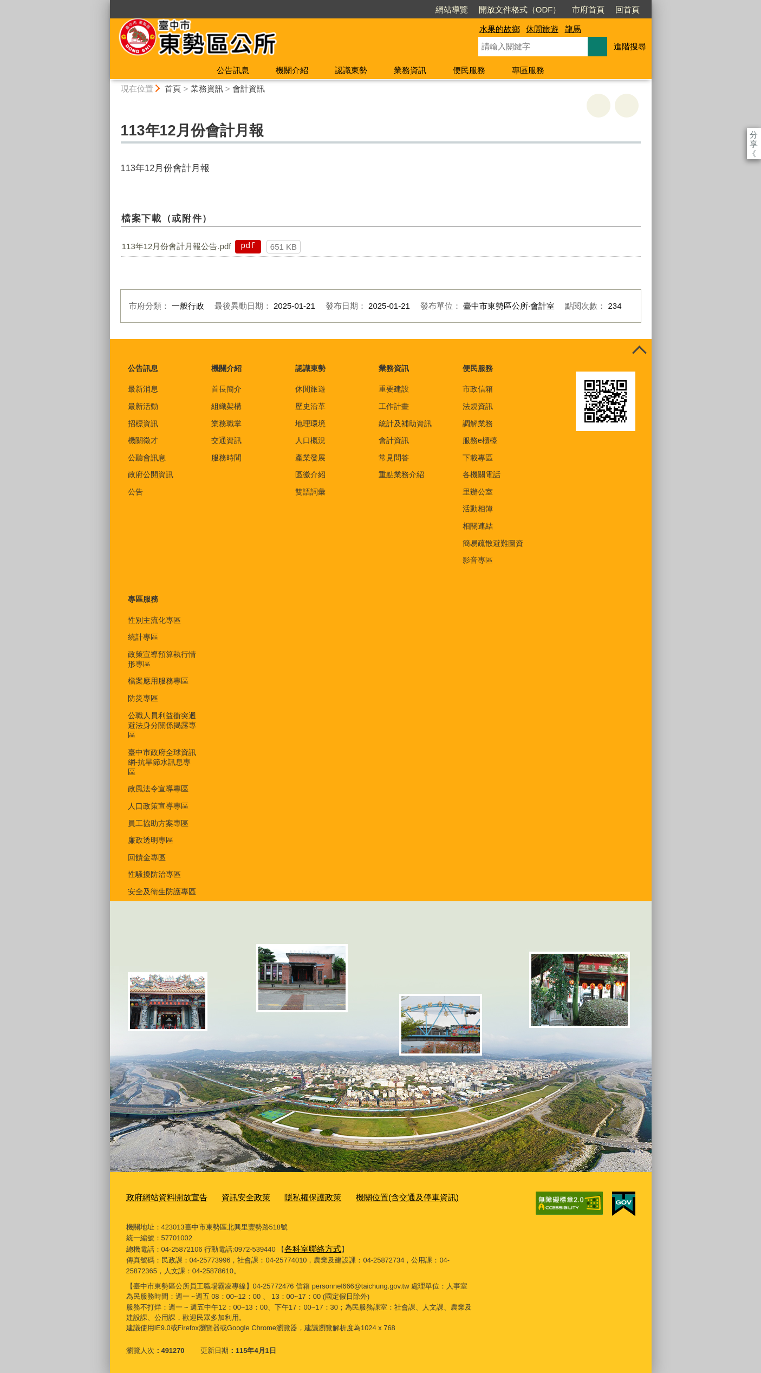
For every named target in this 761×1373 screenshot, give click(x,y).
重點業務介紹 (401, 474)
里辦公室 (478, 491)
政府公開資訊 (150, 474)
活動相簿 (478, 508)
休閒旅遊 (542, 29)
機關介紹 (292, 70)
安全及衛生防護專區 (162, 891)
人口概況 (310, 440)
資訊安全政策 (232, 1196)
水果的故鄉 (499, 29)
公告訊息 (233, 70)
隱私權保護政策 (291, 1196)
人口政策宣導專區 (158, 806)
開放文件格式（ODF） (458, 9)
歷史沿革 (310, 406)
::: (105, 4)
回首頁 (565, 9)
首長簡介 (226, 389)
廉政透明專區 (150, 840)
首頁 (173, 88)
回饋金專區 (147, 857)
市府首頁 (526, 9)
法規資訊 (478, 406)
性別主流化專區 (154, 620)
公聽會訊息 (147, 457)
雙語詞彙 (310, 491)
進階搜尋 (630, 46)
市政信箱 (478, 389)
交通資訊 (226, 440)
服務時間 (226, 457)
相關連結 (478, 526)
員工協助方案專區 (158, 823)
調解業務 (478, 423)
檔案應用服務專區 (158, 680)
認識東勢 (351, 70)
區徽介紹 (310, 474)
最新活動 (143, 406)
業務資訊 (410, 70)
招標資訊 (143, 423)
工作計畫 (394, 406)
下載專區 (478, 457)
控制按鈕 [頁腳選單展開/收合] (640, 351)
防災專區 (143, 698)
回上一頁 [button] (627, 106)
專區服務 (528, 70)
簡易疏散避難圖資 (493, 543)
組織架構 (226, 406)
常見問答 (394, 457)
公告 (135, 491)
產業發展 (310, 457)
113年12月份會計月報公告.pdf (176, 246)
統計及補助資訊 (405, 423)
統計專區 (143, 637)
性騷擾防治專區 (154, 874)
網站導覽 (389, 9)
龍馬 (573, 29)
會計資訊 (248, 88)
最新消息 (143, 389)
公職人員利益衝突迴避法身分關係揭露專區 (162, 725)
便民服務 (469, 70)
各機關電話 (481, 474)
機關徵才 (143, 440)
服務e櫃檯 (480, 440)
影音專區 (478, 560)
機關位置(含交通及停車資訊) (375, 1196)
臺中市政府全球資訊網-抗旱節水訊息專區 (162, 762)
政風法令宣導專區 (158, 788)
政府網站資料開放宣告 (161, 1196)
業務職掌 (226, 423)
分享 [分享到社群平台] (754, 135)
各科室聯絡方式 (309, 1245)
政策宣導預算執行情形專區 (162, 659)
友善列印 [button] (598, 106)
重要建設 (394, 389)
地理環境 (310, 423)
